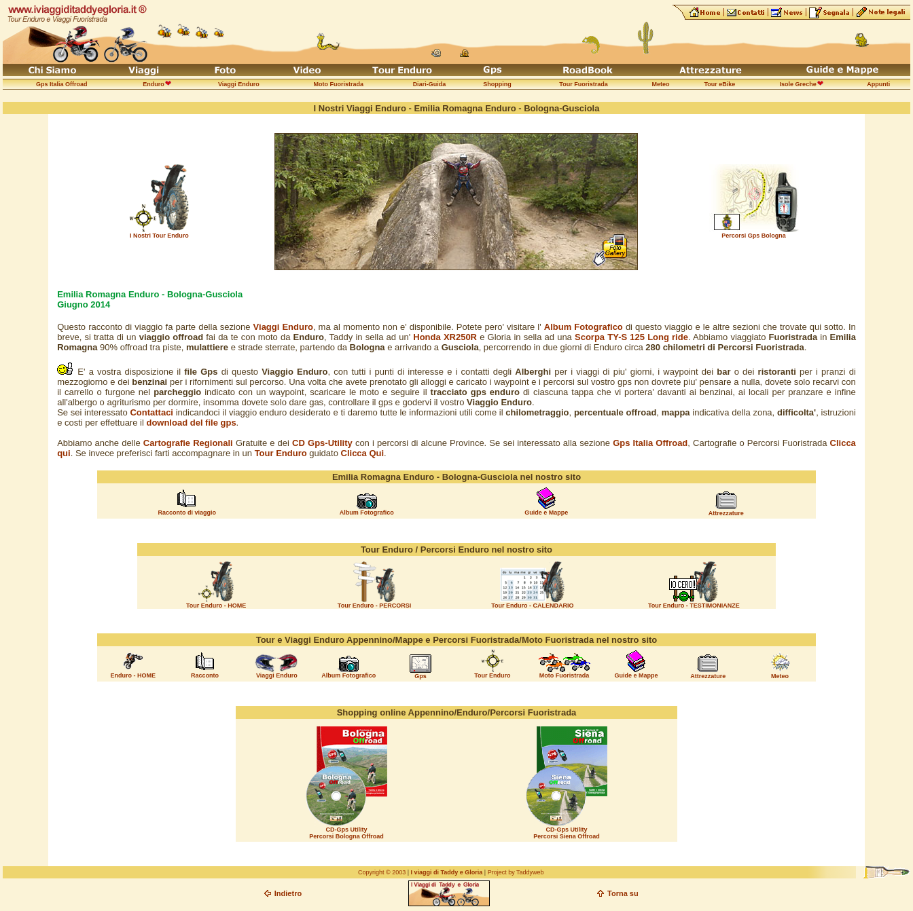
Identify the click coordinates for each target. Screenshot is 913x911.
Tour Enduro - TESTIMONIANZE (694, 605)
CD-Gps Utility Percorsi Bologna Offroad (346, 833)
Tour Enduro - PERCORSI (374, 605)
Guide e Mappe (546, 512)
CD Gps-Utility (322, 443)
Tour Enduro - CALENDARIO (532, 605)
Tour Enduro (281, 453)
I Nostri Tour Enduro (159, 235)
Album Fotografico (367, 512)
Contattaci (151, 412)
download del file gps (191, 422)
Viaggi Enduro (283, 327)
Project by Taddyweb (516, 872)
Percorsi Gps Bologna (753, 235)
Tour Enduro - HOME (216, 605)
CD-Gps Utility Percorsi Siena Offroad (566, 833)
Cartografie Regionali (188, 443)
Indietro (288, 893)
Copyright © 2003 (382, 872)
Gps (420, 676)
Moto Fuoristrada (564, 675)
